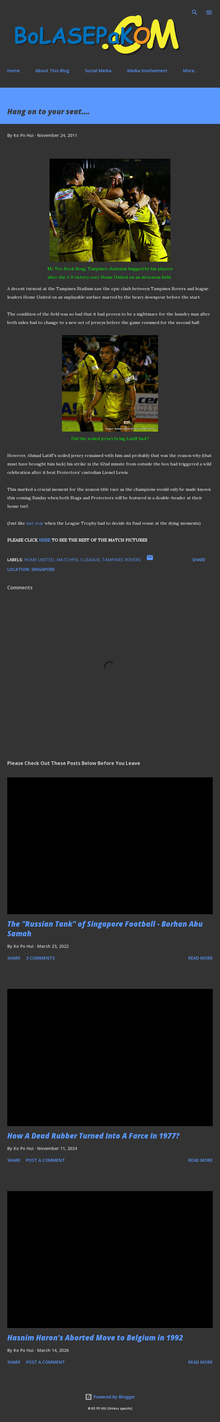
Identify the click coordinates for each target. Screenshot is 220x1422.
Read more (200, 958)
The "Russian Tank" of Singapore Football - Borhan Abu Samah (105, 928)
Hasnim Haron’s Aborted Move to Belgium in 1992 (95, 1338)
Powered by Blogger (110, 1397)
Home (13, 70)
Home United (39, 559)
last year (35, 523)
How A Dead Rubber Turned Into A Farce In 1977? (93, 1136)
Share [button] (198, 559)
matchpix (67, 559)
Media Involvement (147, 70)
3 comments (40, 958)
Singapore (43, 569)
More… (190, 70)
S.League (90, 559)
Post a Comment (45, 1160)
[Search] (194, 11)
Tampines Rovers (121, 559)
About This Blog (52, 70)
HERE (44, 540)
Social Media (98, 70)
